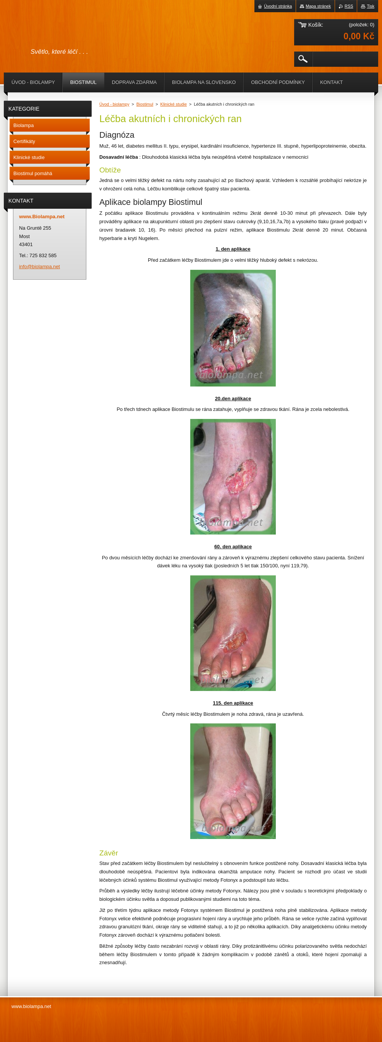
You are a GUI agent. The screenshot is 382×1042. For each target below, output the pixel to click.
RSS (349, 6)
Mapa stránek (318, 6)
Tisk (370, 6)
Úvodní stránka (278, 6)
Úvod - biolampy (114, 104)
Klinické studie (173, 104)
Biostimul (144, 104)
